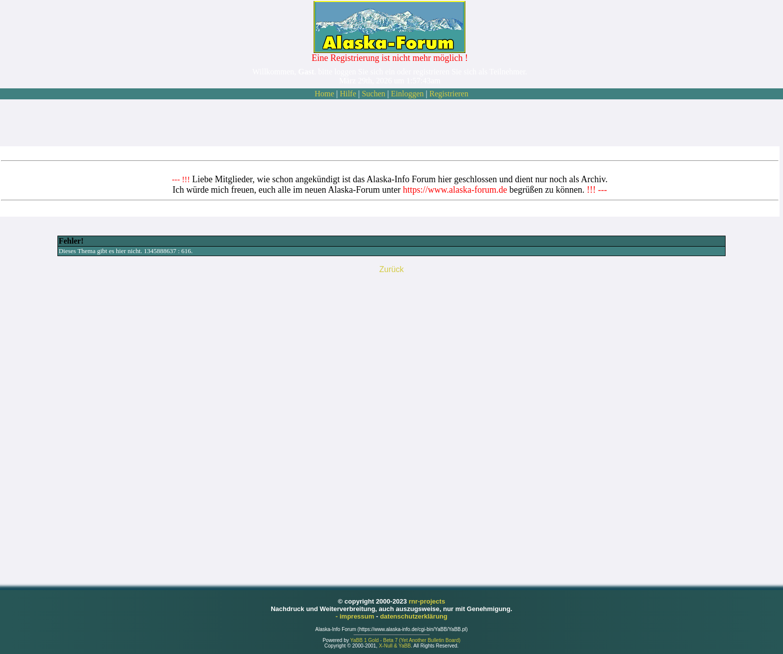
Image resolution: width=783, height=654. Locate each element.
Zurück (392, 269)
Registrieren (448, 93)
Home (324, 93)
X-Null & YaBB (395, 646)
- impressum (356, 616)
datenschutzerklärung (413, 616)
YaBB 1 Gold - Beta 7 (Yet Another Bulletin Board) (405, 640)
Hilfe (348, 93)
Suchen (373, 93)
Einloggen (407, 93)
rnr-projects (426, 601)
